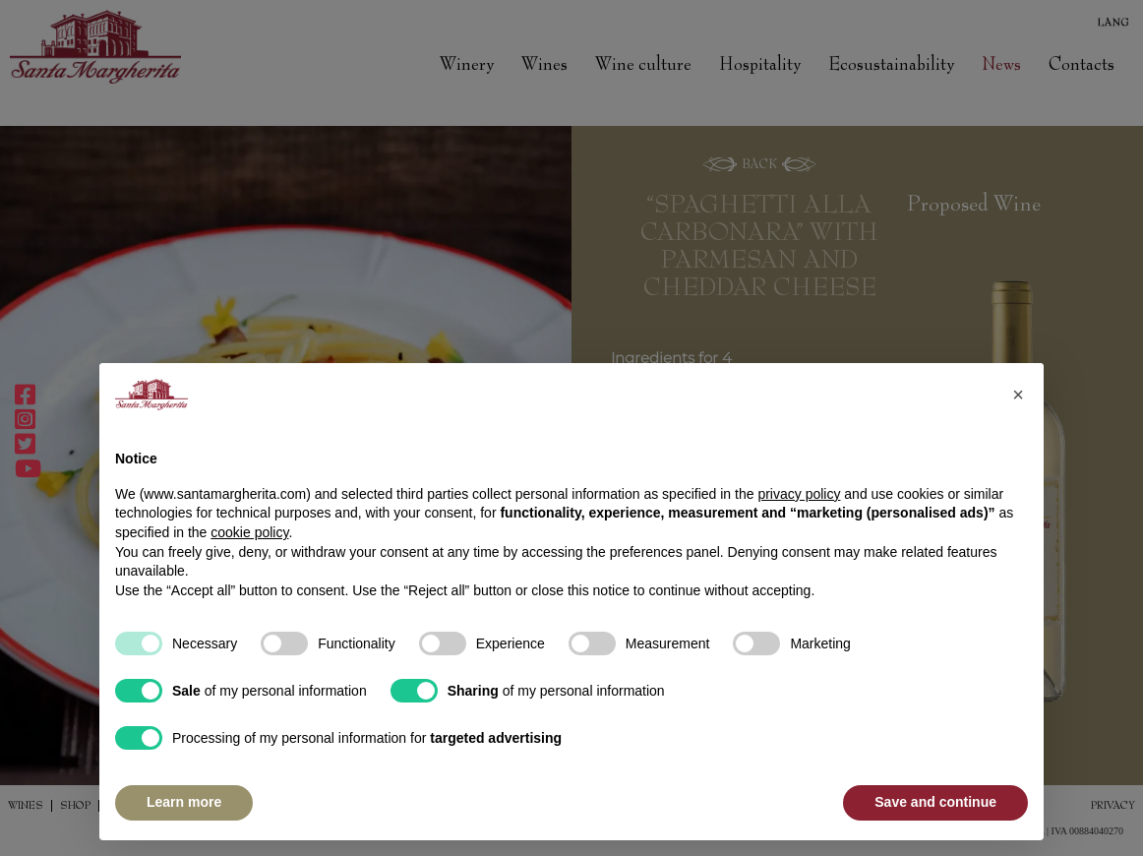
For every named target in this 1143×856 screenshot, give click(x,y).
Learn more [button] (184, 802)
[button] (1018, 394)
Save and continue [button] (935, 802)
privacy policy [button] (798, 494)
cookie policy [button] (249, 532)
